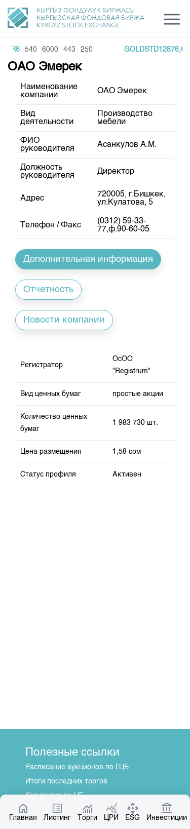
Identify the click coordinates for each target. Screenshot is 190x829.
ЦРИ (111, 811)
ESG (132, 811)
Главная (23, 811)
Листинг (57, 811)
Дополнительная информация (88, 259)
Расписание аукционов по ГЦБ (77, 767)
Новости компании (64, 320)
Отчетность (48, 289)
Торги (87, 811)
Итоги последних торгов (66, 781)
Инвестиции (166, 811)
